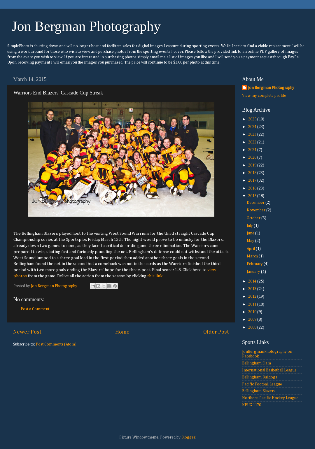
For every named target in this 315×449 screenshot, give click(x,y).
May (251, 241)
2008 (252, 327)
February (255, 264)
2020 (252, 157)
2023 (252, 134)
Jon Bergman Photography (86, 26)
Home (122, 332)
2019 (252, 165)
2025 (252, 119)
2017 (252, 180)
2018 (252, 173)
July (250, 226)
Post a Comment (35, 309)
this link (154, 276)
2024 (252, 127)
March (253, 256)
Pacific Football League (262, 384)
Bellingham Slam (256, 363)
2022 (252, 142)
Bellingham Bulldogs (259, 377)
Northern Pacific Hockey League (270, 398)
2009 (252, 320)
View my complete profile (264, 96)
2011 (252, 304)
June (251, 233)
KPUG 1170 (251, 405)
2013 (252, 289)
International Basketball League (269, 370)
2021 (252, 150)
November (256, 210)
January (254, 272)
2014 (252, 281)
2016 (252, 188)
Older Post (216, 332)
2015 (252, 196)
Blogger (188, 437)
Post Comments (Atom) (56, 344)
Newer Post (27, 332)
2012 (252, 296)
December (256, 203)
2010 (252, 312)
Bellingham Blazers (258, 391)
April (251, 249)
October (254, 218)
